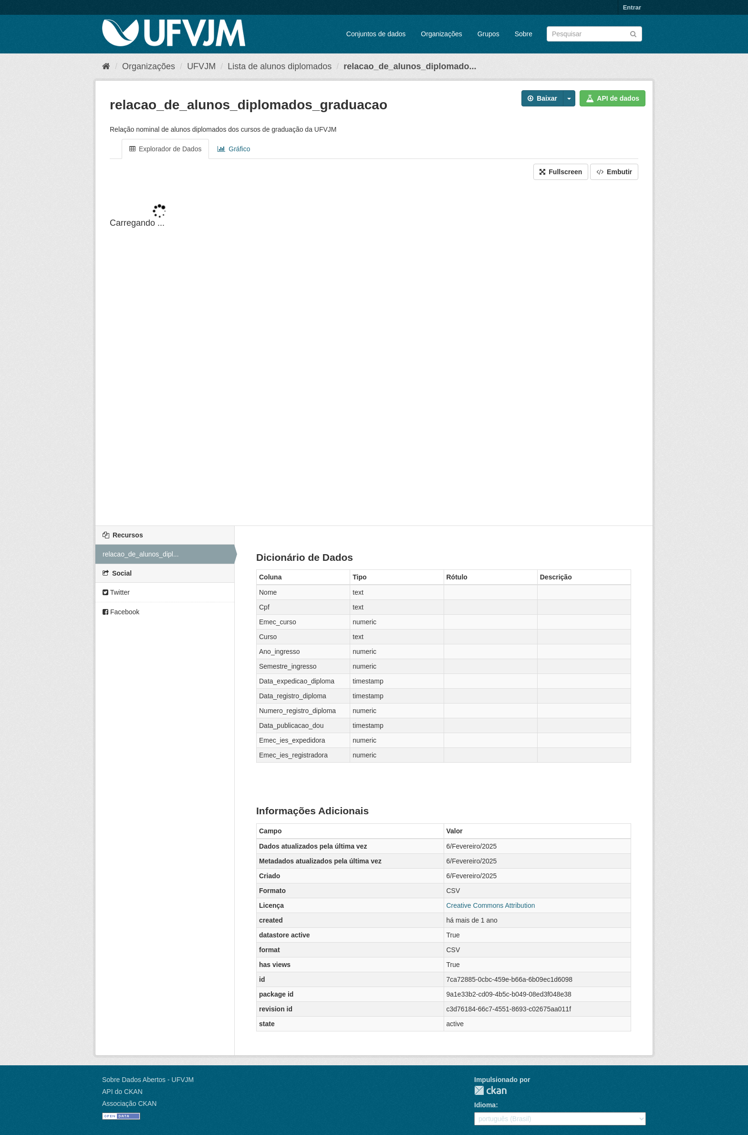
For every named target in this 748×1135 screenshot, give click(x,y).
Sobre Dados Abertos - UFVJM (148, 1079)
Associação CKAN (129, 1103)
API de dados (612, 98)
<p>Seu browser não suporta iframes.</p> (374, 354)
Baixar (542, 98)
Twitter (116, 592)
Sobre (523, 34)
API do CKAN (122, 1091)
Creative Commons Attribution (491, 905)
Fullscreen (561, 172)
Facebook (121, 612)
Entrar (632, 7)
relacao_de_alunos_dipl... (141, 554)
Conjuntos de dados (376, 34)
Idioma (485, 1105)
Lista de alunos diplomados (280, 66)
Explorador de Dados (165, 149)
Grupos (488, 34)
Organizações (441, 34)
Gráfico (234, 149)
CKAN (490, 1090)
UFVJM (201, 66)
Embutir (614, 172)
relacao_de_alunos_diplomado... (409, 66)
